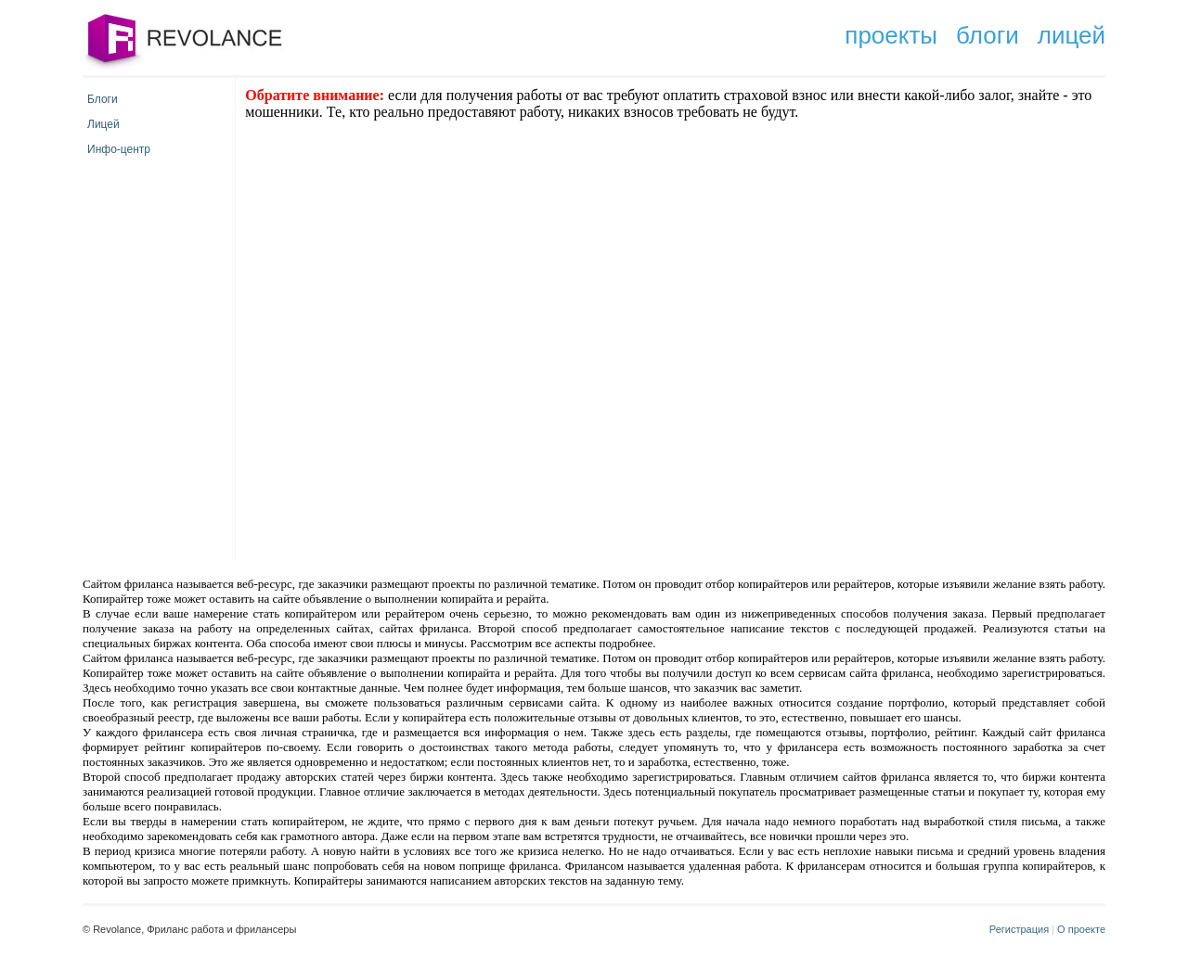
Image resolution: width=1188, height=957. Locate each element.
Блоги (102, 99)
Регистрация (1019, 929)
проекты (891, 35)
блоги (987, 35)
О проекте (1081, 929)
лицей (1071, 35)
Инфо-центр (118, 149)
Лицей (103, 124)
